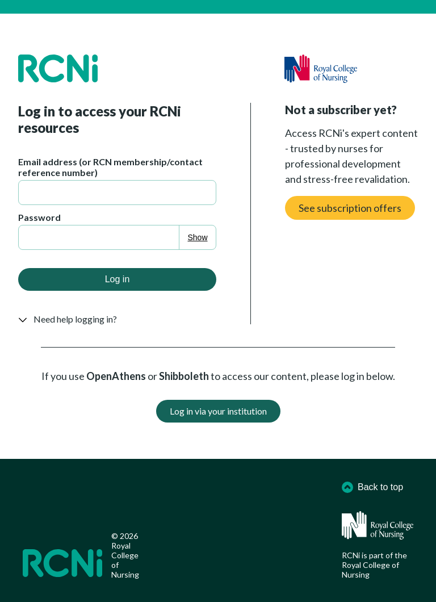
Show (198, 237)
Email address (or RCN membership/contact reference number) (110, 167)
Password (39, 217)
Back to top (372, 487)
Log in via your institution (218, 410)
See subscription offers (350, 208)
